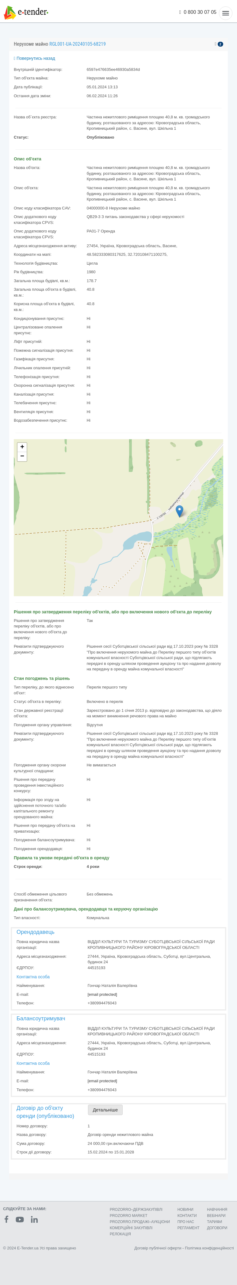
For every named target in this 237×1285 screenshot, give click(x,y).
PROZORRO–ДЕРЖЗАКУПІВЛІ (136, 1209)
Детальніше (105, 1109)
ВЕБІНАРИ (216, 1216)
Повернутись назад (34, 58)
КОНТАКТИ (187, 1216)
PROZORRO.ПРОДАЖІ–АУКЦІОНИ (140, 1222)
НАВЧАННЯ (217, 1209)
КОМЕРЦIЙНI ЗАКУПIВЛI (131, 1228)
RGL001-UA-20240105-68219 (77, 44)
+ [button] (22, 447)
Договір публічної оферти (157, 1248)
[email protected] (102, 994)
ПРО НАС (186, 1222)
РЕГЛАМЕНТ (189, 1228)
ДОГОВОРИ (217, 1228)
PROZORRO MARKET (128, 1216)
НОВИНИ (185, 1209)
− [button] (22, 456)
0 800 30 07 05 (198, 12)
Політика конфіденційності (209, 1248)
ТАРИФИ (214, 1222)
